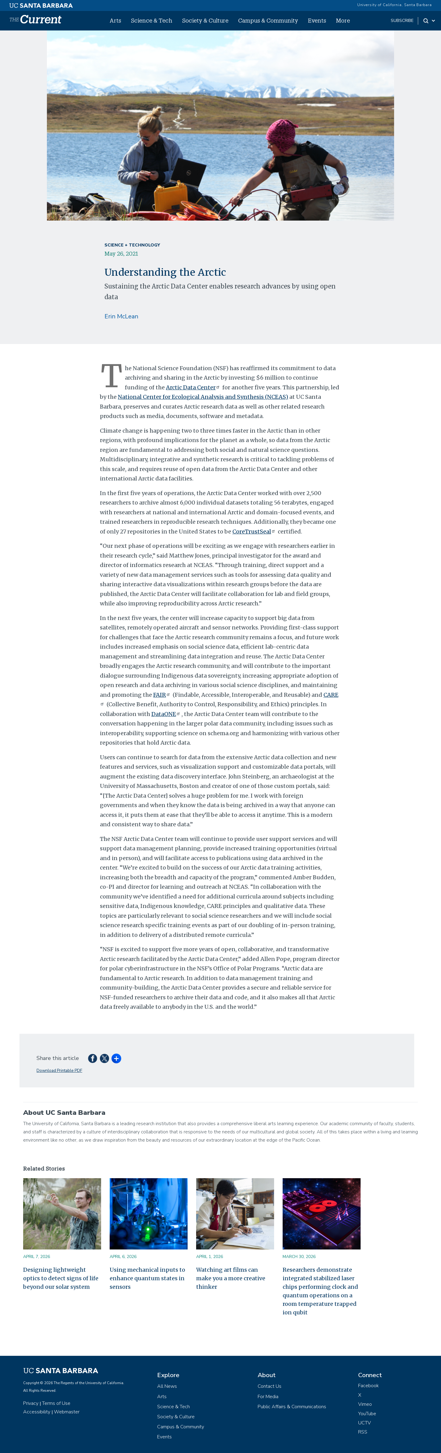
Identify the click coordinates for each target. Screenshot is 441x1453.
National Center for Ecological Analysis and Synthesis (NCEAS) (203, 396)
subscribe (402, 20)
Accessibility (36, 1412)
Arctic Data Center (193, 387)
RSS (362, 1432)
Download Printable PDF (59, 1070)
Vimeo (365, 1404)
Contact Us (269, 1386)
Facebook (368, 1385)
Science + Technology (132, 245)
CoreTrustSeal (254, 531)
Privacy (30, 1403)
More (343, 20)
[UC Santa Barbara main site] (41, 4)
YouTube (367, 1413)
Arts (115, 20)
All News (167, 1386)
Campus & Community (268, 20)
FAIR (162, 694)
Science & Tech (151, 20)
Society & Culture (205, 20)
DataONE (166, 714)
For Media (268, 1396)
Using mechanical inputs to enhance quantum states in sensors (147, 1278)
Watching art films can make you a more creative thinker (230, 1278)
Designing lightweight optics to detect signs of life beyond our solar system (60, 1278)
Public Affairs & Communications (292, 1406)
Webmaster (66, 1412)
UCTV (364, 1422)
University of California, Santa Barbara (394, 4)
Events (317, 20)
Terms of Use (56, 1403)
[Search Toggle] (429, 20)
